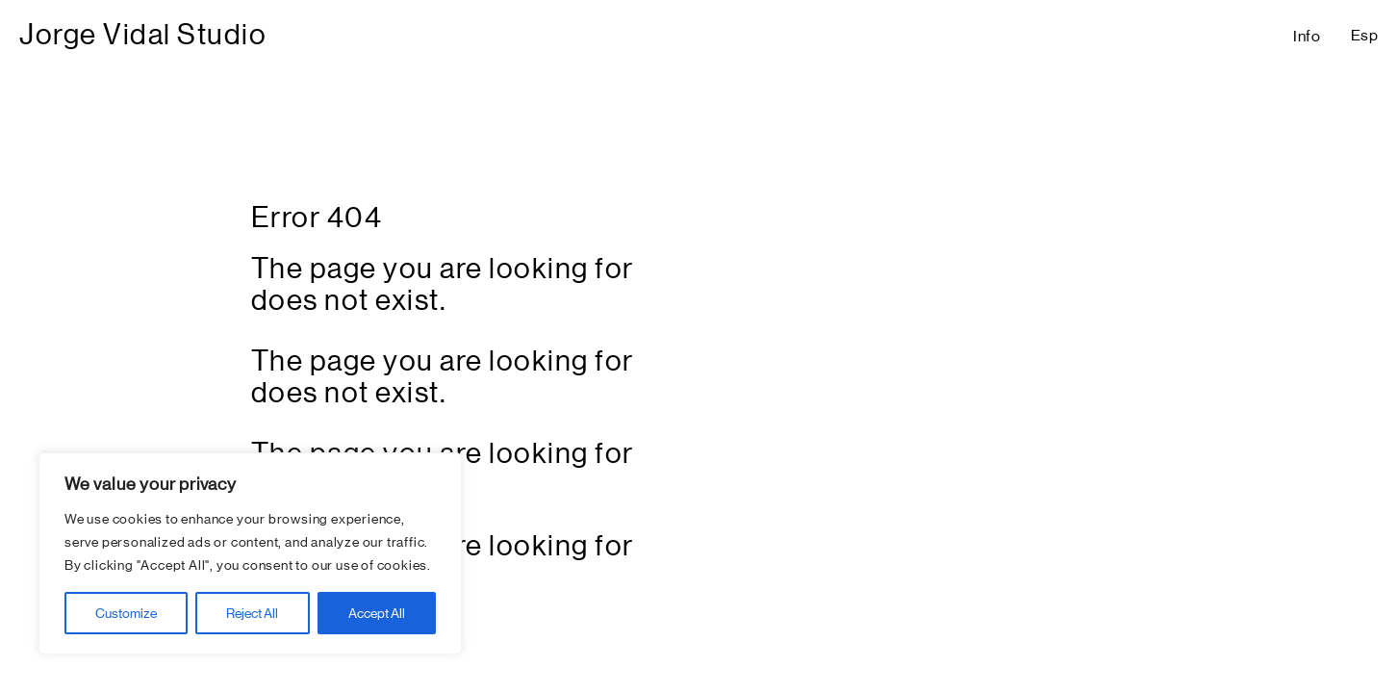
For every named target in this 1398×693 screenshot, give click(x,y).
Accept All (376, 613)
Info (1307, 36)
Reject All (252, 613)
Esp (1365, 35)
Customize (126, 613)
